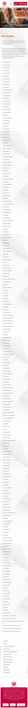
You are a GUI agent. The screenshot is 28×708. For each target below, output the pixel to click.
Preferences (21, 704)
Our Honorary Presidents (9, 646)
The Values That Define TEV (10, 651)
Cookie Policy (7, 672)
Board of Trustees (8, 656)
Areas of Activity (7, 654)
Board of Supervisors (8, 662)
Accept (5, 704)
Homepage (4, 26)
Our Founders (7, 649)
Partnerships (6, 664)
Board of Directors (8, 659)
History (5, 643)
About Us (11, 26)
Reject (12, 704)
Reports (5, 667)
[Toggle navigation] (11, 4)
